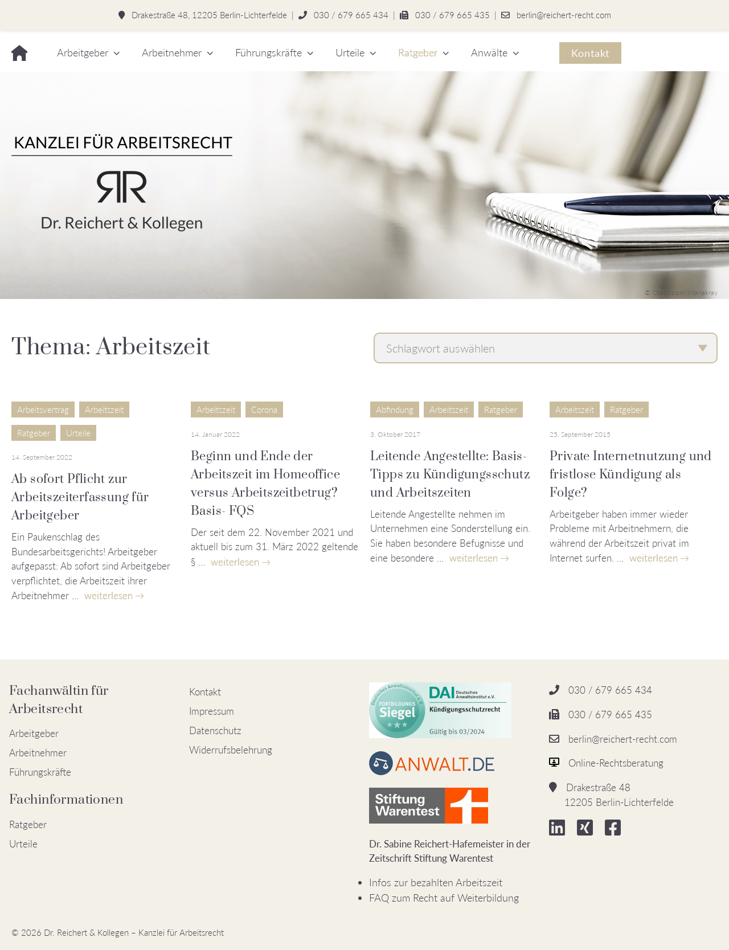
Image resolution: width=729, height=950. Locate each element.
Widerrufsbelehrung (230, 750)
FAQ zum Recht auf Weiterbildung (444, 897)
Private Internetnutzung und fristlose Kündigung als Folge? (631, 475)
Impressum (211, 711)
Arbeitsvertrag (43, 409)
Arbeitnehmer (172, 52)
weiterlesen (108, 595)
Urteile (349, 52)
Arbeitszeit (104, 409)
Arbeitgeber (82, 52)
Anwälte (489, 52)
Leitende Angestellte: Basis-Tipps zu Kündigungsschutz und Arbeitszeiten (450, 475)
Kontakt (590, 53)
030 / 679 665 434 (351, 15)
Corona (264, 409)
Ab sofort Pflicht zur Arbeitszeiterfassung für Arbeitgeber (80, 497)
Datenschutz (215, 730)
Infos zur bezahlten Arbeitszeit (435, 882)
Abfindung (394, 409)
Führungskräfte (268, 52)
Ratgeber (417, 52)
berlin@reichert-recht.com (564, 15)
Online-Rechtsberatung (616, 763)
